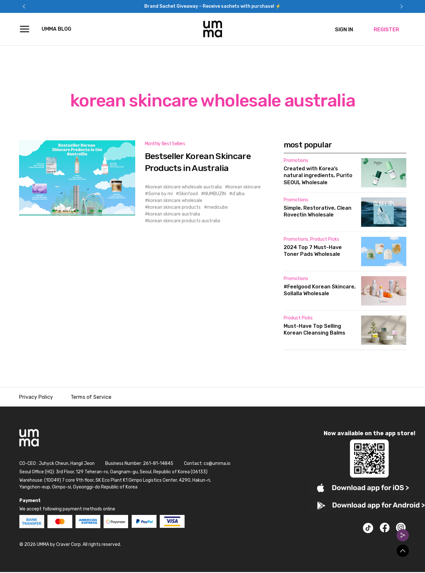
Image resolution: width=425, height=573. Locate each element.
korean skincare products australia (184, 221)
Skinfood (188, 193)
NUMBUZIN (215, 193)
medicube (217, 207)
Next (401, 6)
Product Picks (324, 239)
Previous (24, 6)
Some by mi (160, 193)
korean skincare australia (174, 214)
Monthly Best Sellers (165, 143)
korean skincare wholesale (175, 200)
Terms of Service (91, 397)
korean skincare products (174, 207)
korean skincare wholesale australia (185, 187)
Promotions (296, 160)
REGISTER (386, 29)
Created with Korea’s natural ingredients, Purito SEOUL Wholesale (318, 176)
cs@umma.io (217, 463)
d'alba (238, 193)
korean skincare (244, 187)
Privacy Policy (36, 397)
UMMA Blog (56, 29)
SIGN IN (344, 29)
